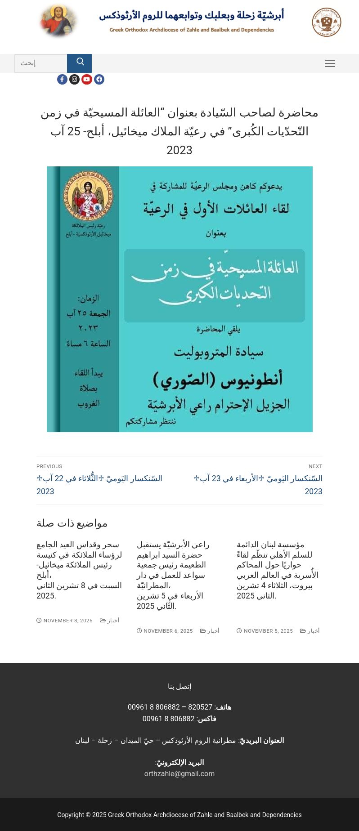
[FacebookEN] (99, 79)
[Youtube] (86, 79)
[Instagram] (74, 79)
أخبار (109, 620)
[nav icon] (330, 63)
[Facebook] (62, 79)
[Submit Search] (79, 63)
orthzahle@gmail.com (179, 773)
